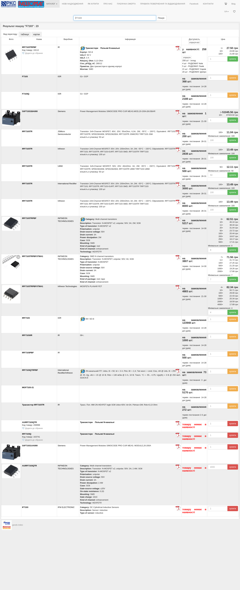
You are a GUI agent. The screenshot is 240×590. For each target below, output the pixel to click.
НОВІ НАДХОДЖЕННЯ (72, 4)
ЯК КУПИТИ (93, 4)
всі (194, 42)
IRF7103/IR (27, 335)
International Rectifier (67, 183)
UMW (60, 166)
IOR (59, 76)
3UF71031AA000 (30, 445)
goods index (17, 525)
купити (232, 59)
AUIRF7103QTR (29, 422)
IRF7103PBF (33, 352)
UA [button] (226, 11)
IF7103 (25, 507)
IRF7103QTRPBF (30, 370)
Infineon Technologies (67, 286)
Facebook (194, 4)
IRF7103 (26, 318)
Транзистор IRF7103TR (33, 405)
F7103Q (25, 94)
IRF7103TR (27, 131)
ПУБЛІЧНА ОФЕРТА (126, 4)
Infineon (61, 149)
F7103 (25, 76)
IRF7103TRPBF (29, 47)
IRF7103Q (26, 434)
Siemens (62, 111)
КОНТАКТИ (208, 4)
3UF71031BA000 (30, 111)
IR (59, 47)
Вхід (234, 4)
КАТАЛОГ (51, 4)
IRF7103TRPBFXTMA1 (32, 256)
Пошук (161, 18)
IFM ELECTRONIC (66, 507)
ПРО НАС (107, 4)
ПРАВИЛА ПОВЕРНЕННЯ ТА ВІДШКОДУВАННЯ (162, 4)
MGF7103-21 (28, 387)
